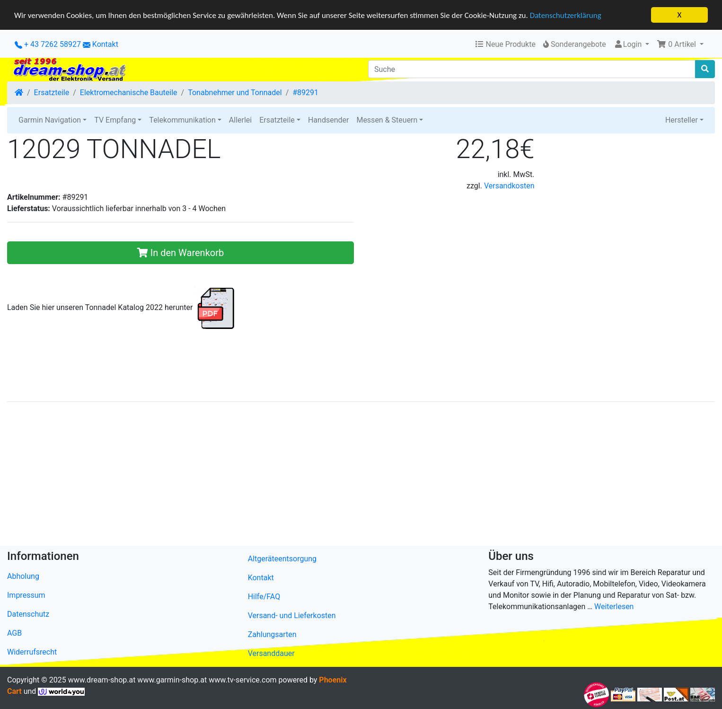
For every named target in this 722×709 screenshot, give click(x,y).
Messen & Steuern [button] (386, 119)
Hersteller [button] (681, 119)
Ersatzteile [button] (277, 119)
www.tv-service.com (242, 679)
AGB (14, 633)
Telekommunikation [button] (182, 119)
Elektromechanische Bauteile (128, 92)
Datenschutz (28, 614)
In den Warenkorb (180, 252)
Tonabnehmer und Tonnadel (235, 92)
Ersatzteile (52, 92)
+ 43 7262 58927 (48, 44)
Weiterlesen (614, 606)
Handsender (328, 119)
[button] (680, 44)
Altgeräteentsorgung (282, 558)
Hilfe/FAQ (264, 596)
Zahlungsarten (272, 634)
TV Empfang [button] (115, 119)
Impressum (26, 595)
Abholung (23, 576)
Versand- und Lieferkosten (292, 615)
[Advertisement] (291, 475)
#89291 (305, 92)
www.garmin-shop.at (172, 679)
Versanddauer (271, 653)
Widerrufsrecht (32, 651)
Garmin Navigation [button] (49, 119)
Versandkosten (509, 185)
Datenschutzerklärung (565, 15)
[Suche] (532, 69)
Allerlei (240, 119)
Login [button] (628, 44)
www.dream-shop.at (102, 679)
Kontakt (105, 44)
